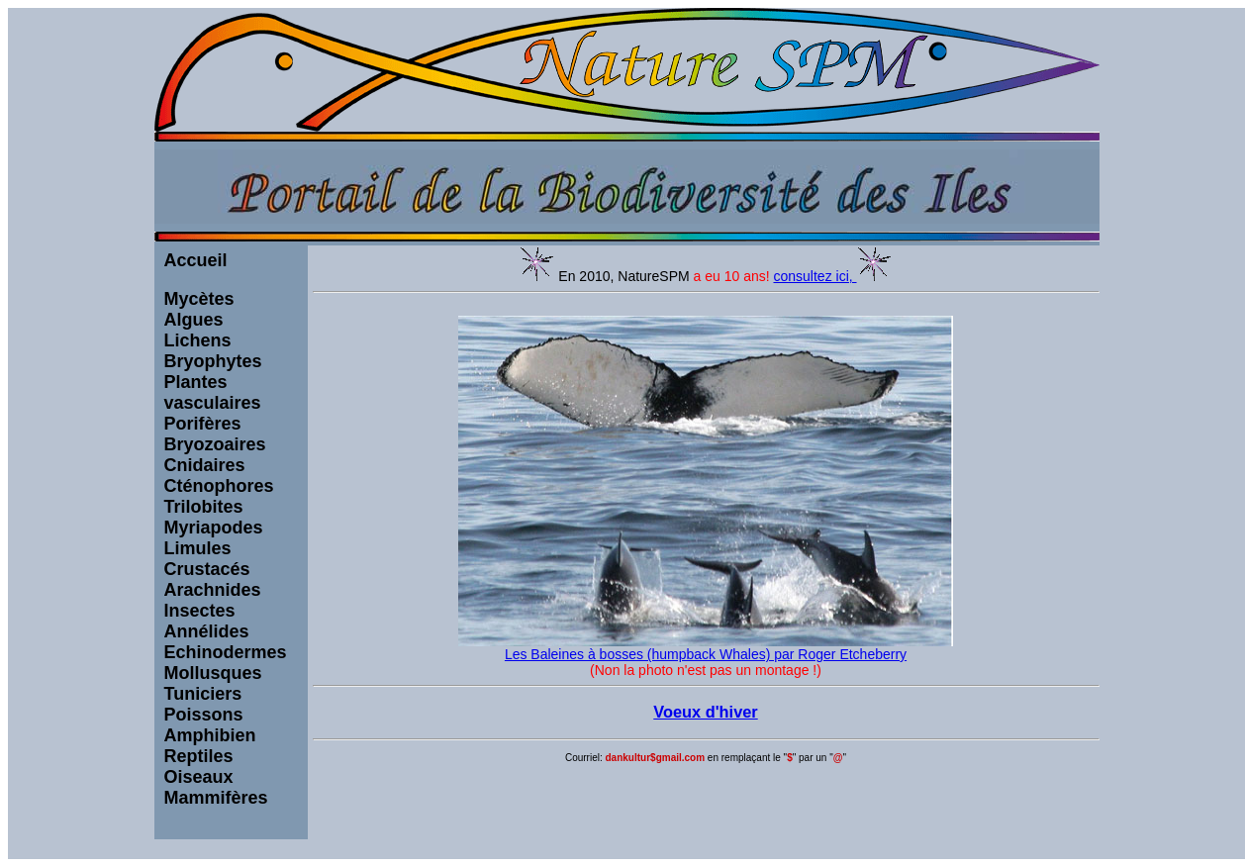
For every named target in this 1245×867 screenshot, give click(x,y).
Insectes (200, 611)
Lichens (198, 340)
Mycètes (199, 299)
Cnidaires (204, 465)
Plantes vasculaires (212, 392)
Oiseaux (199, 777)
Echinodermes (225, 652)
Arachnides (212, 590)
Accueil (196, 260)
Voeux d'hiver (705, 712)
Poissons (203, 714)
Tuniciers (203, 694)
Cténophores (219, 486)
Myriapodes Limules (213, 538)
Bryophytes (213, 361)
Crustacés (207, 569)
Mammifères (216, 798)
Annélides (206, 631)
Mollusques (213, 673)
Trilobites (203, 507)
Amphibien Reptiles (210, 745)
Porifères (202, 424)
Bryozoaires (215, 444)
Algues (194, 320)
